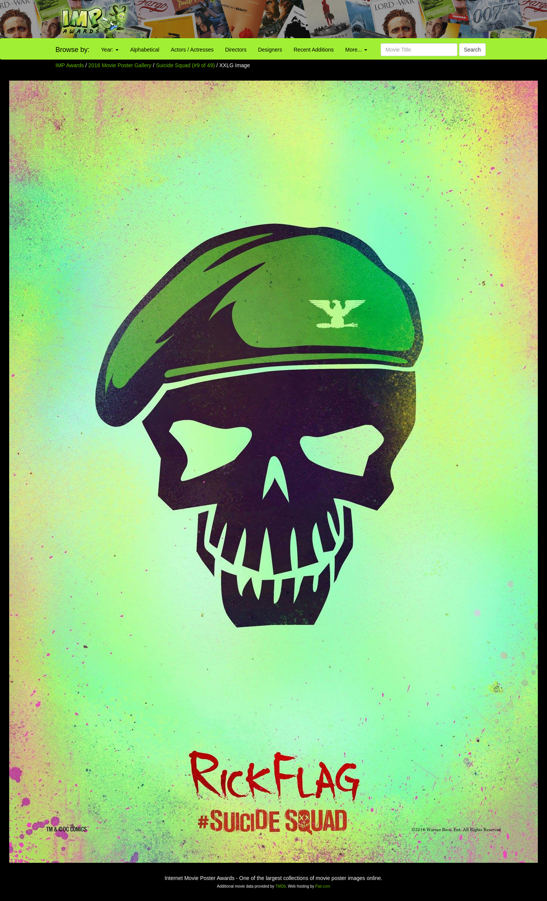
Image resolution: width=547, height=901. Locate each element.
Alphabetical (144, 50)
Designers (270, 50)
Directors (235, 50)
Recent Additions (314, 50)
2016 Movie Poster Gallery (119, 65)
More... (356, 50)
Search (472, 50)
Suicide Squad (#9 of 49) (185, 65)
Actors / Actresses (192, 50)
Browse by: (72, 49)
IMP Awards (69, 65)
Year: (110, 50)
